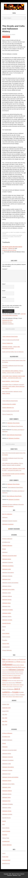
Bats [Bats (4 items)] (4, 659)
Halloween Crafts (6, 569)
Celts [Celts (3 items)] (9, 659)
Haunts (4, 626)
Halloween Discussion (18, 504)
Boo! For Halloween (7, 514)
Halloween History (6, 586)
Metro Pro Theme (15, 873)
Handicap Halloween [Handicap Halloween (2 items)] (9, 686)
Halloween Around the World (9, 555)
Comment (4, 269)
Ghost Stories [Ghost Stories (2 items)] (23, 661)
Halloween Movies (6, 599)
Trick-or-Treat (5, 643)
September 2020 (6, 707)
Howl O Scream (6, 636)
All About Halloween (14, 232)
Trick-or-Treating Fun (7, 343)
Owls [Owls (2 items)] (11, 692)
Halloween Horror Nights (8, 589)
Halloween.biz (14, 7)
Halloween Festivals (7, 576)
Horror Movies (5, 633)
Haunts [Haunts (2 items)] (20, 686)
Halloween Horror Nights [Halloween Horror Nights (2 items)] (12, 680)
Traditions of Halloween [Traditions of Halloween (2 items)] (11, 694)
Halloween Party (6, 606)
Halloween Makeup (7, 596)
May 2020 (4, 717)
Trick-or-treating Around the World (10, 339)
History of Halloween (8, 236)
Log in (3, 853)
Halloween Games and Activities (10, 582)
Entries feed (5, 856)
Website (4, 297)
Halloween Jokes (6, 592)
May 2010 (4, 721)
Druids (14, 235)
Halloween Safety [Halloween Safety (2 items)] (9, 684)
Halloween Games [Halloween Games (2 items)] (17, 675)
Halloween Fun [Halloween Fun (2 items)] (11, 675)
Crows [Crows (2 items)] (18, 659)
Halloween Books (6, 559)
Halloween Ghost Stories (13, 423)
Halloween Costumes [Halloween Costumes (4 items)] (16, 669)
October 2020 (5, 704)
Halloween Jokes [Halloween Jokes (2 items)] (5, 682)
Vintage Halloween (7, 650)
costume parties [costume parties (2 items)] (14, 659)
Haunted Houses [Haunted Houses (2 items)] (16, 686)
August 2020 (5, 711)
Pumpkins (4, 640)
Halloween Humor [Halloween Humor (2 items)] (20, 680)
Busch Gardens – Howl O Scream (10, 381)
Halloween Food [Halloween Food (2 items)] (5, 675)
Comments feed (6, 860)
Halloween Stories (6, 616)
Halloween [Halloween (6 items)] (7, 664)
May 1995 (4, 724)
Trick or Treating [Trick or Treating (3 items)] (19, 694)
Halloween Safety (6, 613)
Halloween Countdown (7, 323)
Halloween (19, 235)
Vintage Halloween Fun (8, 407)
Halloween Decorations (8, 572)
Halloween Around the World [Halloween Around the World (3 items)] (13, 667)
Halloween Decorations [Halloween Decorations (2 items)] (11, 673)
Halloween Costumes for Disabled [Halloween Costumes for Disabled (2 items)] (8, 671)
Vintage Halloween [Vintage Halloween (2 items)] (8, 696)
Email (4, 290)
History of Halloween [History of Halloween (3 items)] (8, 689)
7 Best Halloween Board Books (10, 336)
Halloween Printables (7, 609)
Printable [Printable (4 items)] (15, 692)
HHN (3, 630)
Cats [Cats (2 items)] (6, 659)
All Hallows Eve (6, 542)
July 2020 (4, 714)
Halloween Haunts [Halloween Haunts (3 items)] (7, 677)
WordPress (15, 875)
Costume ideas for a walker (9, 404)
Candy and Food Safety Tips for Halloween (13, 351)
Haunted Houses (6, 623)
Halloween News (6, 603)
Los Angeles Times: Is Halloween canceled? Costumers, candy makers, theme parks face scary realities (13, 386)
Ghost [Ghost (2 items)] (15, 661)
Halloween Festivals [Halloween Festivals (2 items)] (19, 673)
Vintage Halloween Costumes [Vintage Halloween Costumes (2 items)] (17, 696)
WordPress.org (6, 863)
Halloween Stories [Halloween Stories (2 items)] (16, 684)
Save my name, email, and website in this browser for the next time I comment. (12, 306)
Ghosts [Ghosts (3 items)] (18, 661)
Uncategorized (5, 646)
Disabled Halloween (7, 545)
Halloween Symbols (7, 619)
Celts (10, 235)
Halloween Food (6, 579)
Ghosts (4, 549)
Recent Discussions (15, 529)
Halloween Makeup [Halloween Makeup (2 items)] (12, 682)
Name (4, 284)
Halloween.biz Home (7, 320)
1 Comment (6, 36)
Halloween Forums (7, 322)
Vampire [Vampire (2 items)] (3, 696)
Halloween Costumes (7, 562)
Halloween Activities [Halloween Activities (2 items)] (16, 664)
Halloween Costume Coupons (9, 520)
